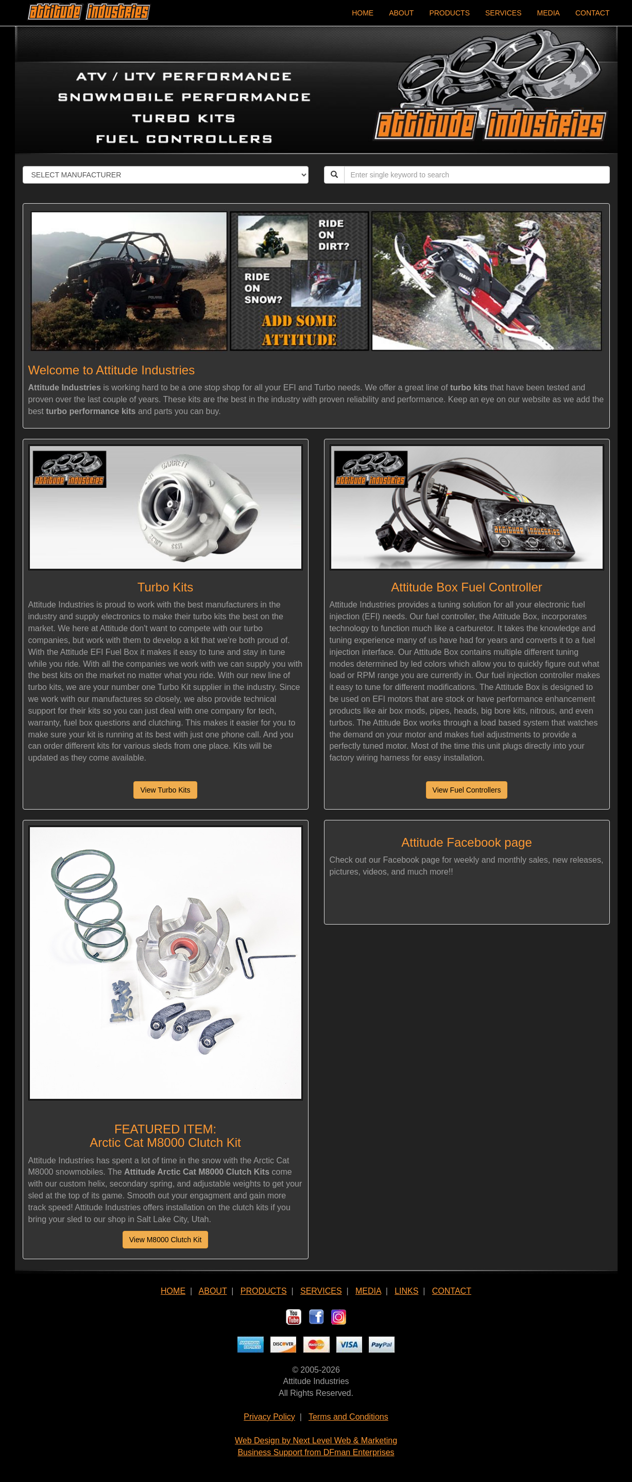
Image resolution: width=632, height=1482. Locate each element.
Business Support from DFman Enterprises (315, 1452)
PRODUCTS (449, 13)
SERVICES (503, 13)
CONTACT (592, 13)
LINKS (406, 1291)
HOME (362, 13)
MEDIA (548, 13)
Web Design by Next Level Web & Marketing (316, 1440)
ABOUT (401, 13)
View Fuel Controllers (467, 790)
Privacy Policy (269, 1416)
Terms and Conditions (348, 1416)
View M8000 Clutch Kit (165, 1240)
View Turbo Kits (165, 790)
